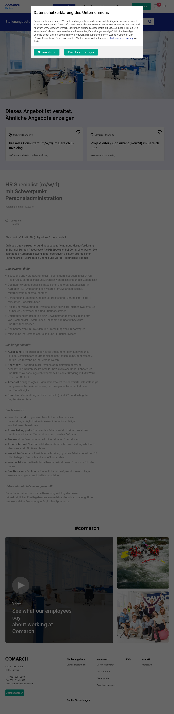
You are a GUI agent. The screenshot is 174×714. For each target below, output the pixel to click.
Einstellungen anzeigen (81, 52)
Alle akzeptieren (46, 52)
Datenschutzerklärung (122, 38)
